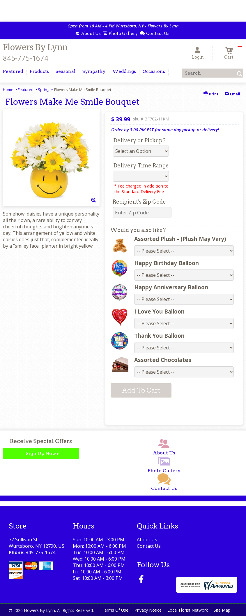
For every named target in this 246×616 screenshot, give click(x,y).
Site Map (220, 610)
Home (8, 89)
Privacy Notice (144, 610)
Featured (25, 89)
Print (211, 94)
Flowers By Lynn (35, 47)
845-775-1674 (25, 58)
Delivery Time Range (141, 165)
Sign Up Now (41, 453)
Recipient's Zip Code (139, 202)
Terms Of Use (110, 610)
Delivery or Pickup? (139, 140)
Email (232, 94)
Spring (43, 89)
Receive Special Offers (41, 441)
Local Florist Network (185, 610)
